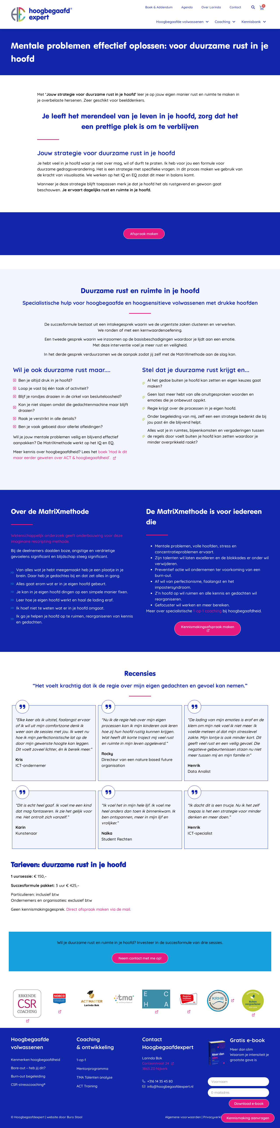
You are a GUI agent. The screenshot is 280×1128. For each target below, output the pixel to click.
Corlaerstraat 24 (158, 1063)
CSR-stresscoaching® (28, 1084)
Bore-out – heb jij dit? (28, 1068)
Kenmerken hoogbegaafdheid (35, 1059)
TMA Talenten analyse (94, 1077)
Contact (235, 7)
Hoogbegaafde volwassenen (182, 22)
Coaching (225, 22)
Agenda (187, 7)
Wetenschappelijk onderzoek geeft (43, 535)
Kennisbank (254, 22)
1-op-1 (81, 1060)
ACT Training (87, 1086)
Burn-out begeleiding (28, 1076)
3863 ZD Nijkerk (155, 1068)
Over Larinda (211, 7)
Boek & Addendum (159, 7)
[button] (253, 7)
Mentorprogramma (92, 1068)
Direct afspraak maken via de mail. (98, 909)
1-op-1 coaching (207, 610)
